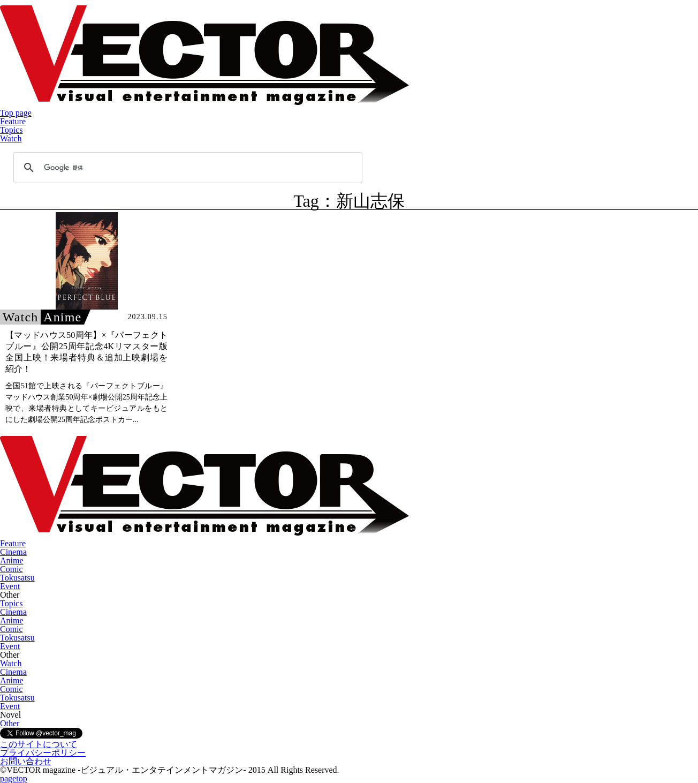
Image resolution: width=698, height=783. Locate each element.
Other (9, 723)
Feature (13, 121)
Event (10, 586)
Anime (12, 560)
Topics (11, 129)
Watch (10, 138)
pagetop (13, 778)
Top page (16, 112)
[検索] (186, 167)
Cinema (13, 551)
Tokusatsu (17, 577)
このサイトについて (38, 744)
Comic (11, 569)
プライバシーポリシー (43, 752)
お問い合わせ (25, 761)
